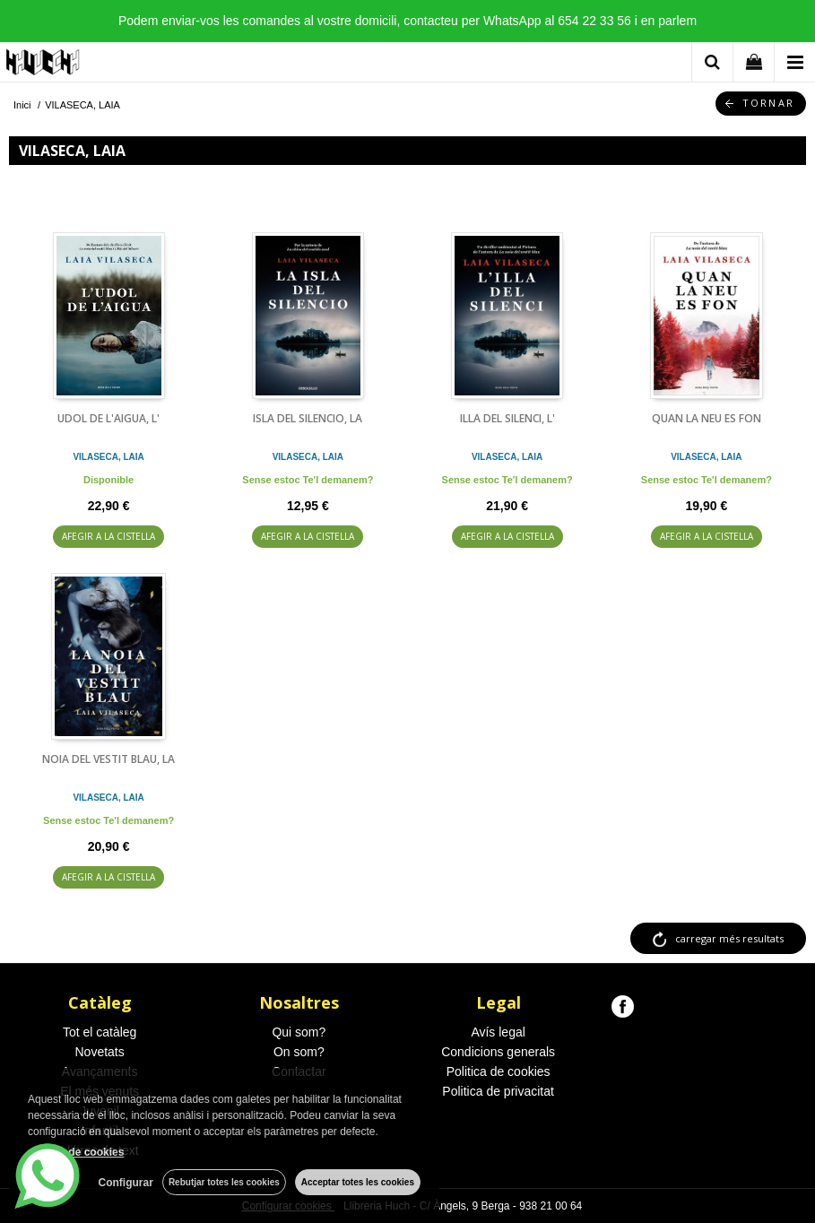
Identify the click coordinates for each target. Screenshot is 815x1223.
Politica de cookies (499, 1071)
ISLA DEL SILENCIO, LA (307, 418)
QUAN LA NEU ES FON (706, 418)
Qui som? (298, 1032)
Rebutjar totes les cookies (224, 1182)
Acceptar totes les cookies (357, 1182)
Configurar (126, 1182)
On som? (299, 1052)
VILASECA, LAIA (108, 457)
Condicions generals (498, 1052)
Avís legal (498, 1032)
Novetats (100, 1052)
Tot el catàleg (100, 1032)
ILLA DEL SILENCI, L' (507, 418)
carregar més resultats (729, 938)
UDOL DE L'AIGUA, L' (108, 418)
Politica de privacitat (498, 1091)
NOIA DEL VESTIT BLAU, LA (108, 759)
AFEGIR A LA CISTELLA (108, 536)
